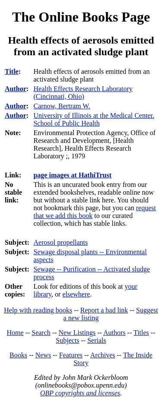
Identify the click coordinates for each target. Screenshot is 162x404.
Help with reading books (38, 310)
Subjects (67, 340)
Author (15, 88)
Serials (96, 340)
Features (71, 355)
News (43, 355)
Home (15, 332)
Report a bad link (104, 310)
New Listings (76, 332)
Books (18, 355)
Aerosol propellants (60, 242)
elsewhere (76, 294)
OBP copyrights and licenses (80, 393)
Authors (114, 332)
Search (41, 332)
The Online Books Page (81, 17)
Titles (141, 332)
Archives (102, 355)
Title (12, 71)
